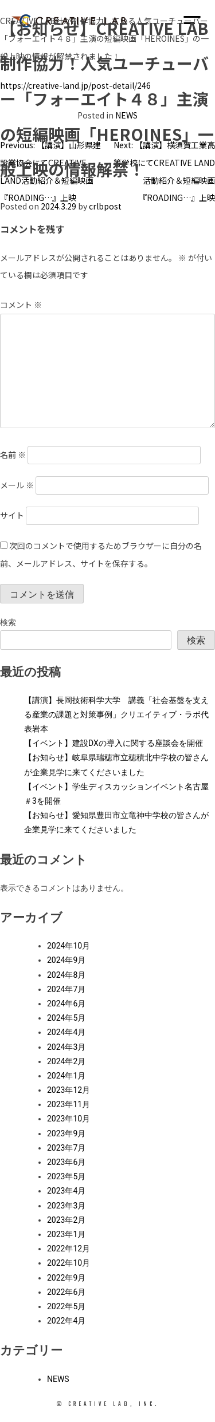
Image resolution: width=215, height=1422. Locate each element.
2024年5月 (66, 1017)
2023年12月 (68, 1090)
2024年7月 (66, 989)
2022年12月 (68, 1248)
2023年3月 (66, 1205)
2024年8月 (66, 974)
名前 (13, 454)
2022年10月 (68, 1262)
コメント (21, 304)
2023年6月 (66, 1162)
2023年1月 (66, 1234)
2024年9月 (66, 960)
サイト (12, 515)
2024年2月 (66, 1061)
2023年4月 (66, 1190)
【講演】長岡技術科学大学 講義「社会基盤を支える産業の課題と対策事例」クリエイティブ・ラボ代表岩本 (116, 714)
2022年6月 (66, 1292)
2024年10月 (68, 945)
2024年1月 (66, 1075)
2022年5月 (66, 1306)
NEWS (58, 1379)
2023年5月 (66, 1176)
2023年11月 (68, 1104)
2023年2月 (66, 1219)
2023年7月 (66, 1147)
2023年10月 (68, 1118)
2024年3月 (66, 1047)
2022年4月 (66, 1320)
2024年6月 (66, 1003)
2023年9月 (66, 1133)
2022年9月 (66, 1277)
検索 (8, 622)
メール (17, 485)
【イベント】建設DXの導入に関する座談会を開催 (113, 743)
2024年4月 (66, 1032)
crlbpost (105, 206)
